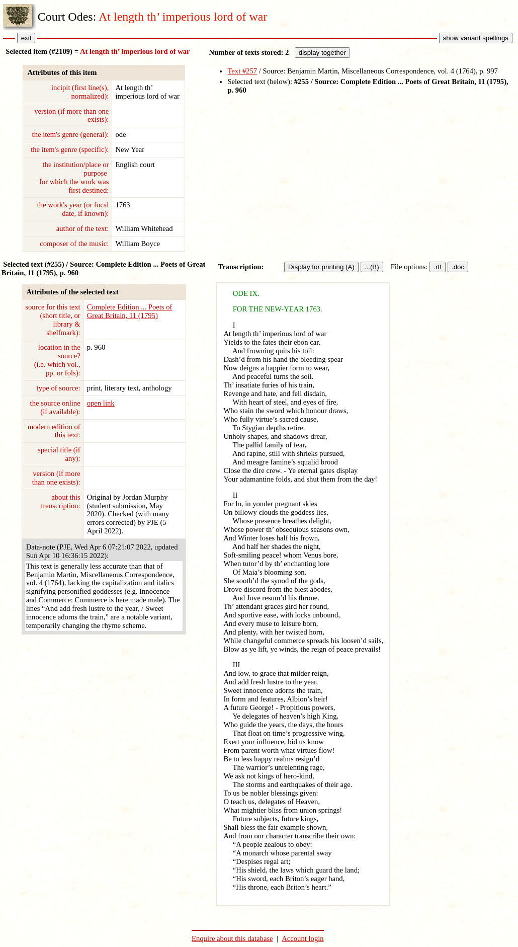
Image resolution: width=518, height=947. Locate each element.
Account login (302, 938)
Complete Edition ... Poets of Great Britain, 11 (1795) (129, 311)
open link (101, 403)
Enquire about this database (232, 938)
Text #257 (242, 71)
